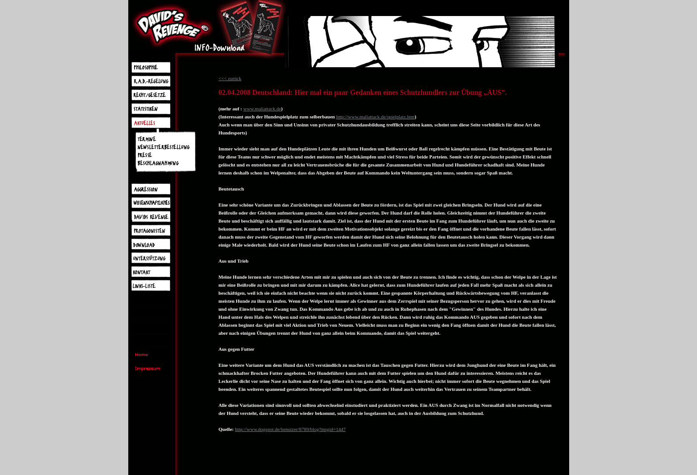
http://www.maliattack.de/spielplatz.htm (375, 116)
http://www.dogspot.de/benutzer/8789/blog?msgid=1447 (290, 429)
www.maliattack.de (262, 108)
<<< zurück (230, 78)
